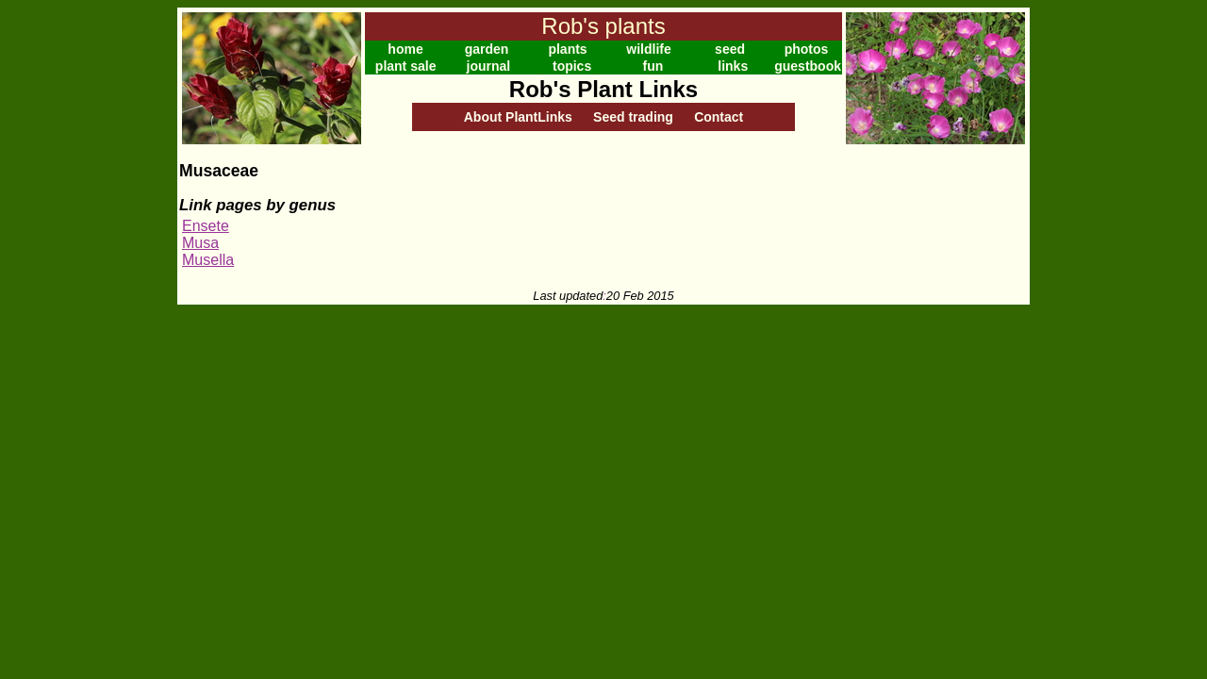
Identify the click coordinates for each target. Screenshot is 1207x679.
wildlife (648, 49)
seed (730, 49)
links (733, 66)
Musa (200, 243)
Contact (718, 116)
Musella (208, 260)
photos (807, 49)
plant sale (406, 66)
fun (653, 66)
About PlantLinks (518, 116)
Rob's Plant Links (603, 89)
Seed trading (633, 116)
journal (489, 66)
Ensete (205, 226)
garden (487, 49)
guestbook (807, 66)
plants (567, 49)
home (405, 49)
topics (572, 66)
